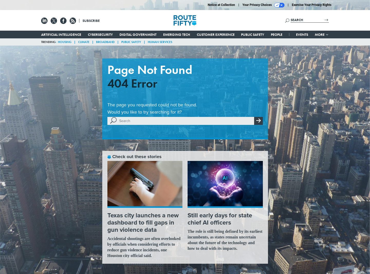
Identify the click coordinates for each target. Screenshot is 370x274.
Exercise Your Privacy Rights (311, 5)
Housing (64, 42)
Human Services (160, 42)
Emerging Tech (176, 34)
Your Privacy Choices (263, 5)
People (276, 34)
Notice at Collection (221, 5)
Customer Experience (216, 34)
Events (302, 34)
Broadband (105, 42)
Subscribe (91, 20)
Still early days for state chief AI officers (220, 219)
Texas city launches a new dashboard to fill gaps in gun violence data (143, 222)
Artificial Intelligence (61, 34)
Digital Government (137, 34)
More (322, 34)
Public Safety (252, 34)
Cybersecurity (100, 34)
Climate (83, 42)
